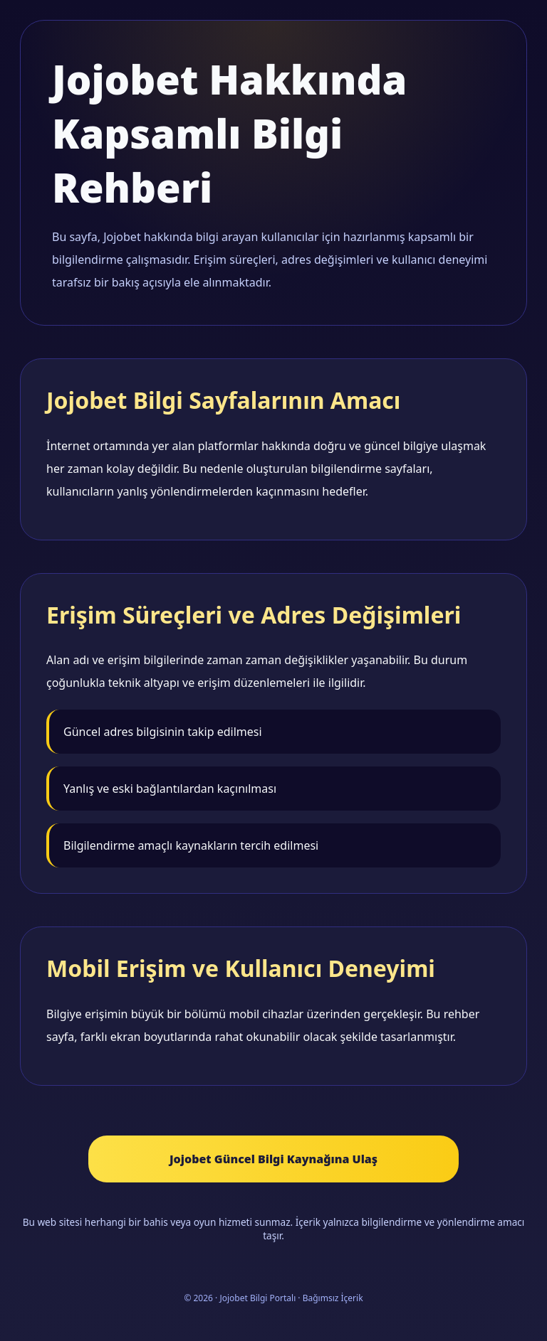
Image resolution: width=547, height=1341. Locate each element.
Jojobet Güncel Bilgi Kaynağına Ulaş (273, 1159)
